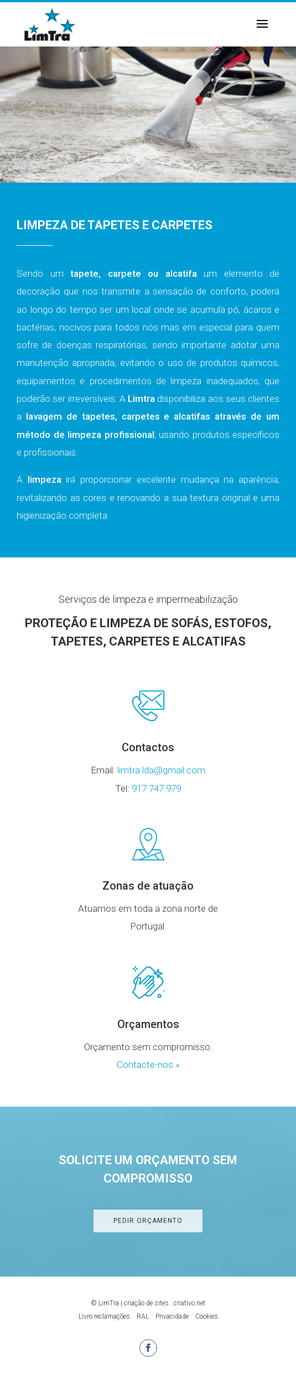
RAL (143, 1316)
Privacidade (172, 1316)
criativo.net (189, 1303)
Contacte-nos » (148, 1064)
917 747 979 (156, 788)
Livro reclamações (104, 1316)
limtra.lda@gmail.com (161, 770)
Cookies (206, 1316)
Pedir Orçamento (148, 1221)
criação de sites (146, 1303)
